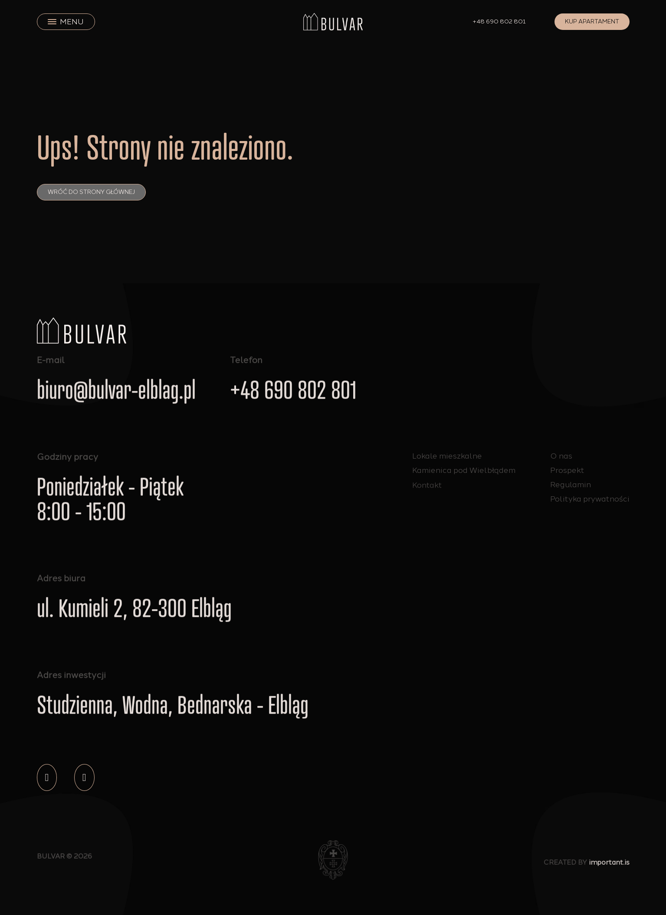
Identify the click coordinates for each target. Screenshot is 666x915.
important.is (609, 865)
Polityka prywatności (590, 499)
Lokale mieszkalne (447, 456)
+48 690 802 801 (499, 21)
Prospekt (567, 470)
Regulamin (570, 484)
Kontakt (427, 491)
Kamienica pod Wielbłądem (463, 471)
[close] (52, 21)
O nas (561, 456)
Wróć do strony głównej (91, 192)
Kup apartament (592, 21)
